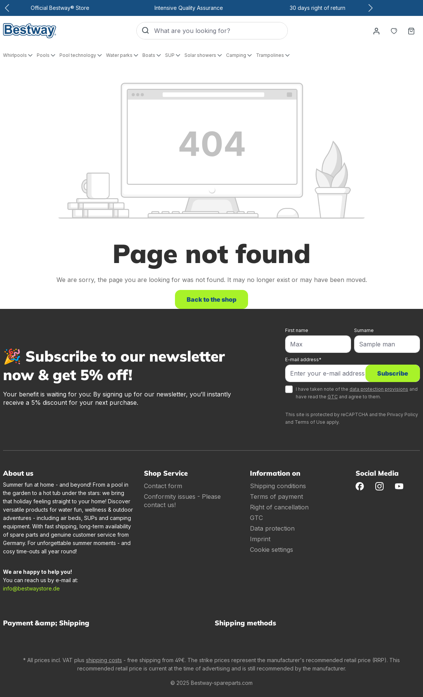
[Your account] (376, 30)
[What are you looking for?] (220, 30)
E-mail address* (303, 359)
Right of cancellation (279, 507)
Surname (364, 330)
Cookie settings (271, 549)
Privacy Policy (402, 414)
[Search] (145, 30)
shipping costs (104, 660)
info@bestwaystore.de (31, 588)
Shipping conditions (278, 486)
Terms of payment (276, 496)
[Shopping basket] (411, 30)
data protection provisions (379, 389)
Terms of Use (310, 422)
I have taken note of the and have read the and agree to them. (357, 392)
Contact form (163, 486)
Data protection (272, 528)
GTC (333, 396)
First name (296, 330)
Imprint (260, 539)
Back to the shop (211, 299)
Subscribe (392, 373)
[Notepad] (394, 30)
